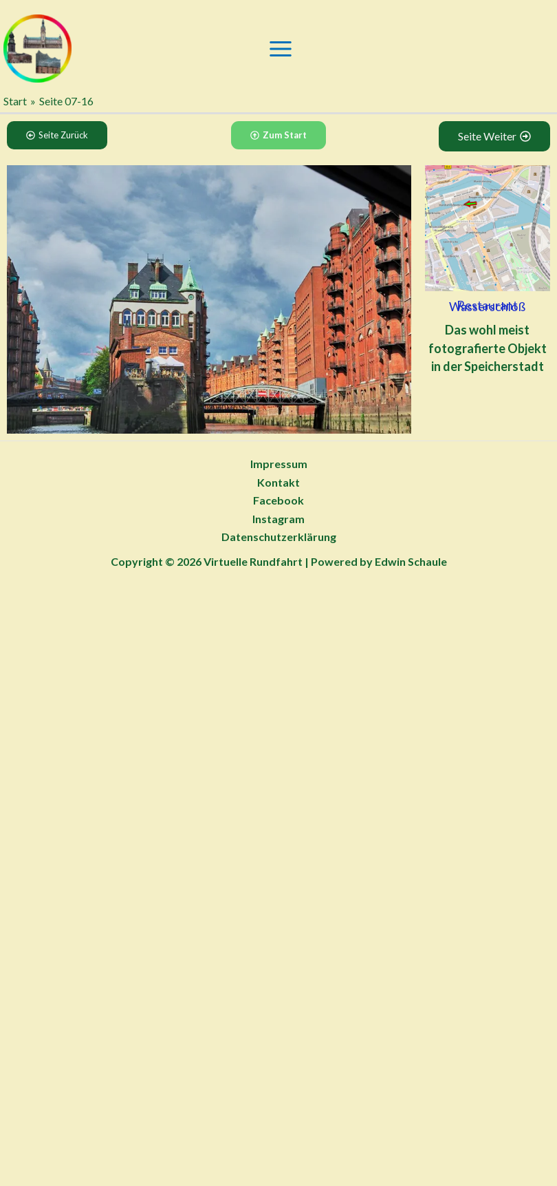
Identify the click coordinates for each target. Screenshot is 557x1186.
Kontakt (278, 482)
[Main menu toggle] (280, 49)
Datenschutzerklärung (278, 536)
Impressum (278, 463)
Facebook (278, 500)
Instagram (278, 518)
